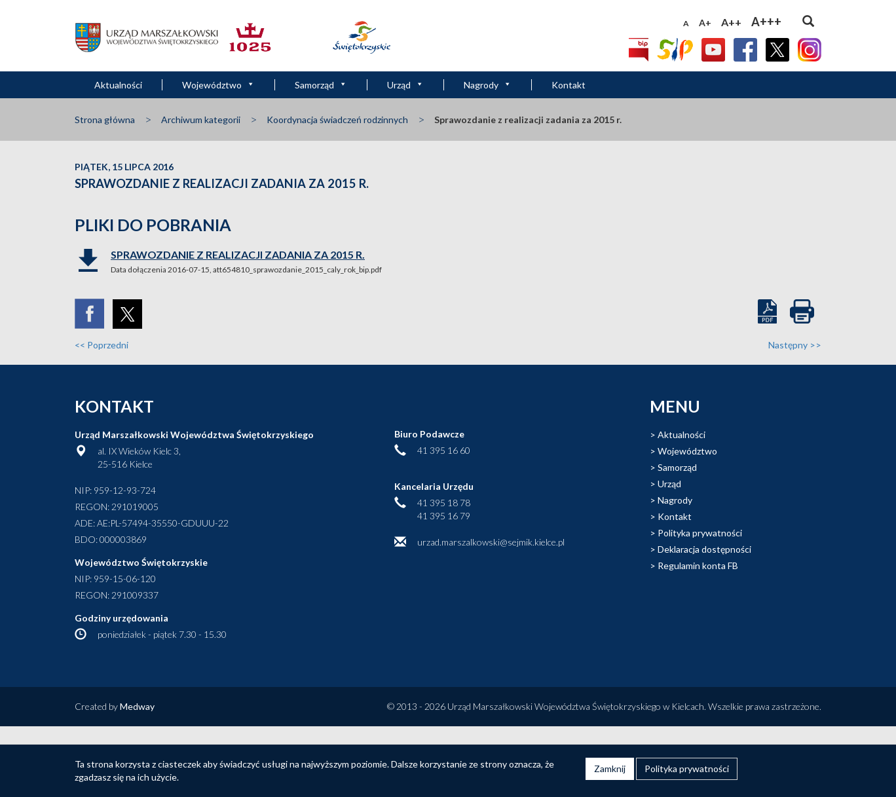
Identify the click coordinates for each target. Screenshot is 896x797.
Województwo (218, 84)
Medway (137, 706)
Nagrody (488, 84)
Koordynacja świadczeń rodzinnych (337, 119)
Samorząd (321, 84)
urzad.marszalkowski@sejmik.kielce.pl (491, 541)
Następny (794, 344)
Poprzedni (101, 344)
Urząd (405, 84)
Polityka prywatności (700, 532)
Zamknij (609, 768)
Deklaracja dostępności (704, 549)
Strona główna (105, 119)
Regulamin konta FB (698, 565)
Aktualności (118, 84)
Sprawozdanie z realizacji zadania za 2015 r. (238, 254)
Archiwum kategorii (200, 119)
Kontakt (568, 84)
